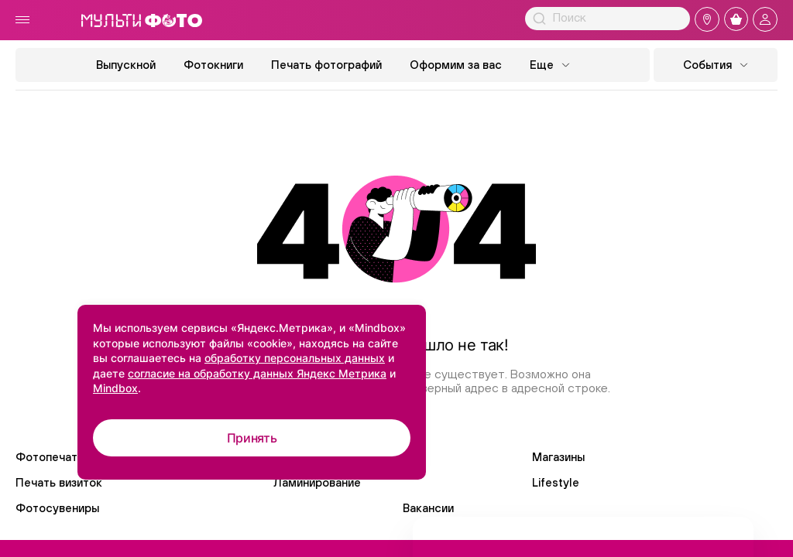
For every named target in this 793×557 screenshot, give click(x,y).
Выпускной (126, 64)
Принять (252, 438)
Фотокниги (213, 64)
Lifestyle (555, 482)
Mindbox (115, 388)
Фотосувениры (57, 507)
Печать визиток (58, 482)
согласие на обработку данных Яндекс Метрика (257, 373)
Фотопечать (49, 456)
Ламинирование (317, 482)
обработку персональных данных (294, 357)
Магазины (558, 456)
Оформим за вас (456, 64)
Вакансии (428, 507)
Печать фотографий (326, 64)
